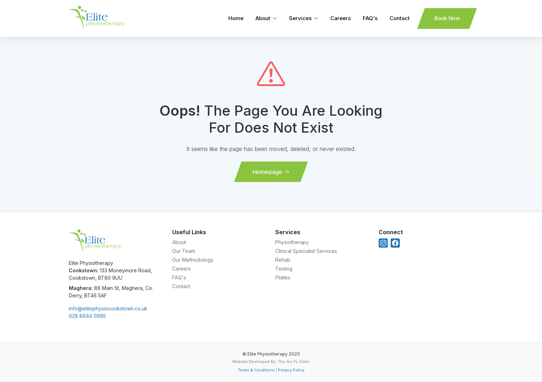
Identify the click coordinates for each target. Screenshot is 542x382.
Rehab (282, 260)
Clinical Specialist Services (306, 251)
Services (300, 18)
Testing (284, 269)
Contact (400, 18)
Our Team (183, 251)
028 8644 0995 (87, 316)
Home (235, 18)
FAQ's (370, 18)
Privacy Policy (291, 370)
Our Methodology (192, 260)
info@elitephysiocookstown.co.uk (108, 308)
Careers (340, 18)
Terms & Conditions (256, 370)
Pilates (282, 277)
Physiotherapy (292, 242)
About (262, 18)
